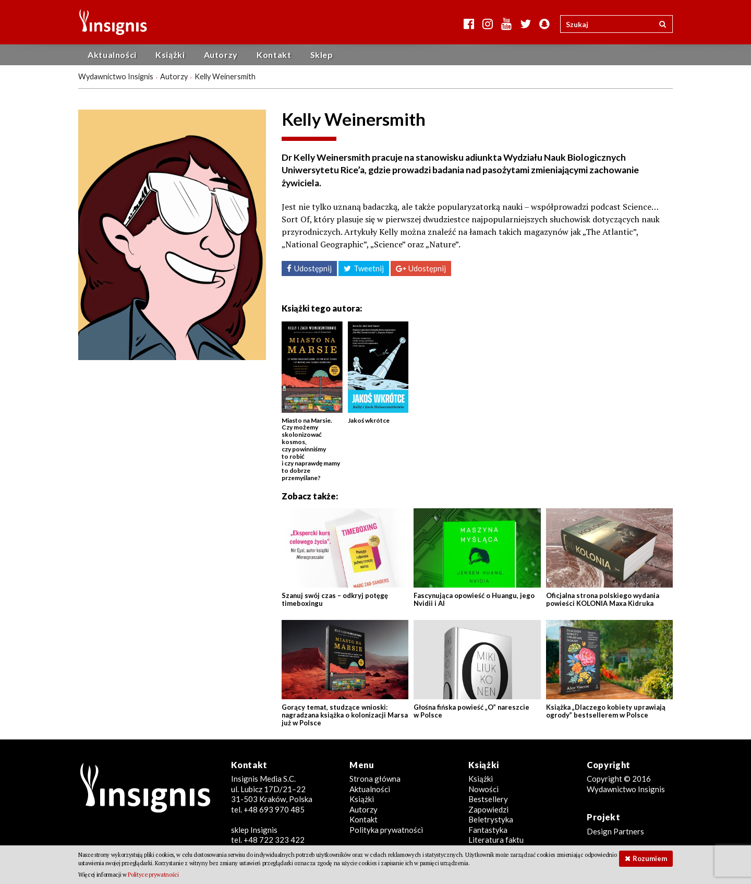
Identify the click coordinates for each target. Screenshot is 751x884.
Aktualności (112, 54)
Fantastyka (487, 829)
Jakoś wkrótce (369, 420)
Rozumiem (650, 858)
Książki (170, 54)
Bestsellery (488, 799)
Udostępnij (313, 268)
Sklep (321, 54)
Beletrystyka (490, 819)
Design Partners (615, 831)
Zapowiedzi (488, 809)
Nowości (483, 789)
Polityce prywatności (153, 874)
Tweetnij (369, 268)
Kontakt (274, 54)
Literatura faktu (496, 839)
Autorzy (221, 54)
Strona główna (375, 778)
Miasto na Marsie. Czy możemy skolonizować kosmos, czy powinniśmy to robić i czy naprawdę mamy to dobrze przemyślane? (311, 449)
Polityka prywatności (386, 829)
